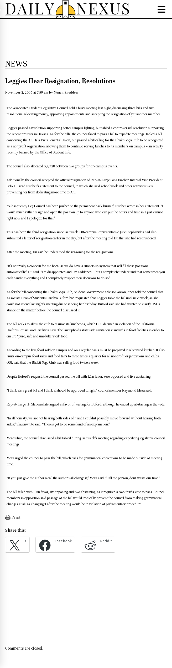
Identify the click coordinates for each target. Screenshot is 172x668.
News (16, 63)
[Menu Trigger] (161, 9)
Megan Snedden (66, 92)
